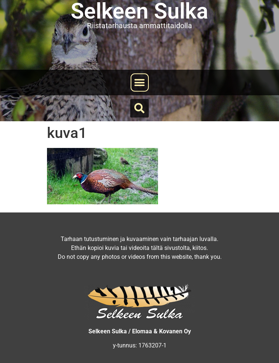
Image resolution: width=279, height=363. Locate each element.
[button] (140, 82)
